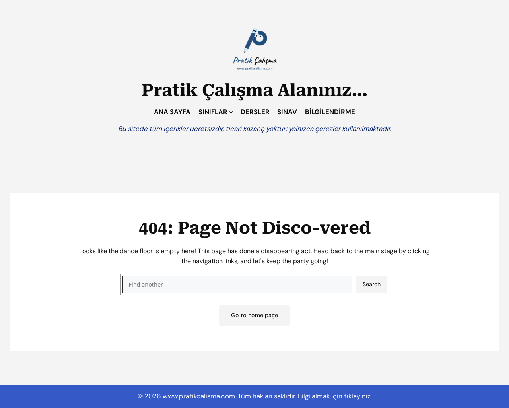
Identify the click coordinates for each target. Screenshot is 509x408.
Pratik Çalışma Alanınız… (255, 90)
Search (372, 284)
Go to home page (254, 315)
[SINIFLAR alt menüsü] (231, 112)
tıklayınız (357, 396)
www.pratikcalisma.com (199, 396)
